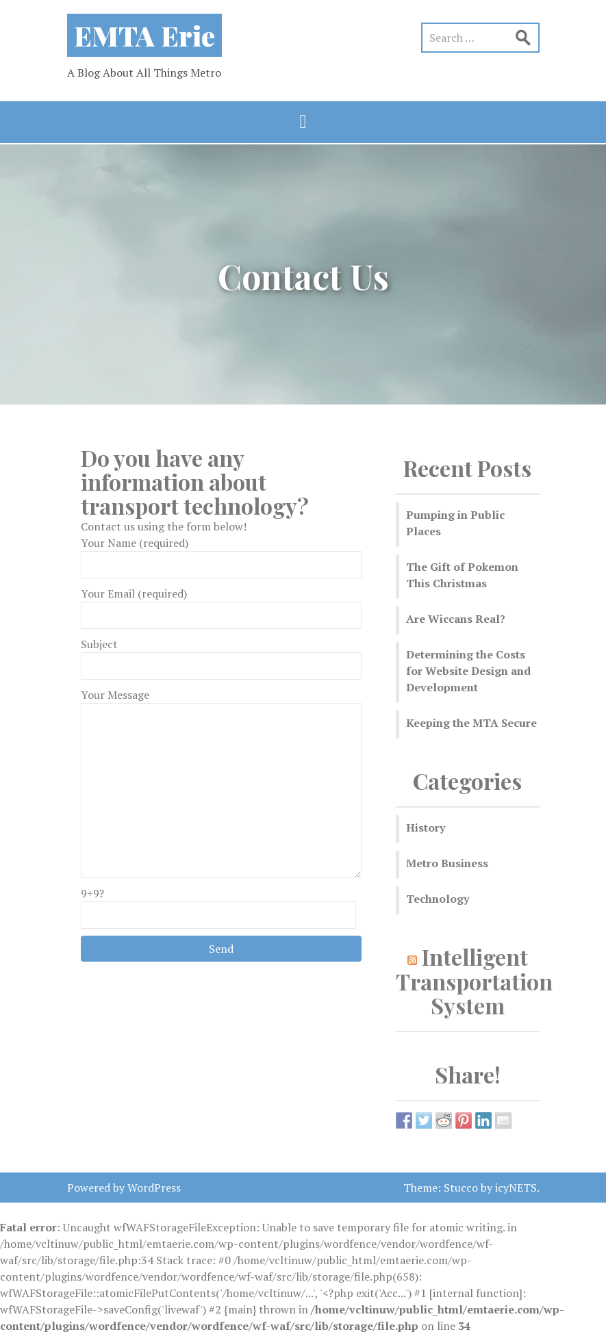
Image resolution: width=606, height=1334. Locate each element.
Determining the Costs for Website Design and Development (468, 671)
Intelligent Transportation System (474, 980)
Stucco (461, 1187)
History (425, 827)
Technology (437, 898)
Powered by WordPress (124, 1187)
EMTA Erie (144, 35)
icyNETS (516, 1187)
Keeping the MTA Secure (471, 722)
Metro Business (447, 863)
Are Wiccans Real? (455, 618)
